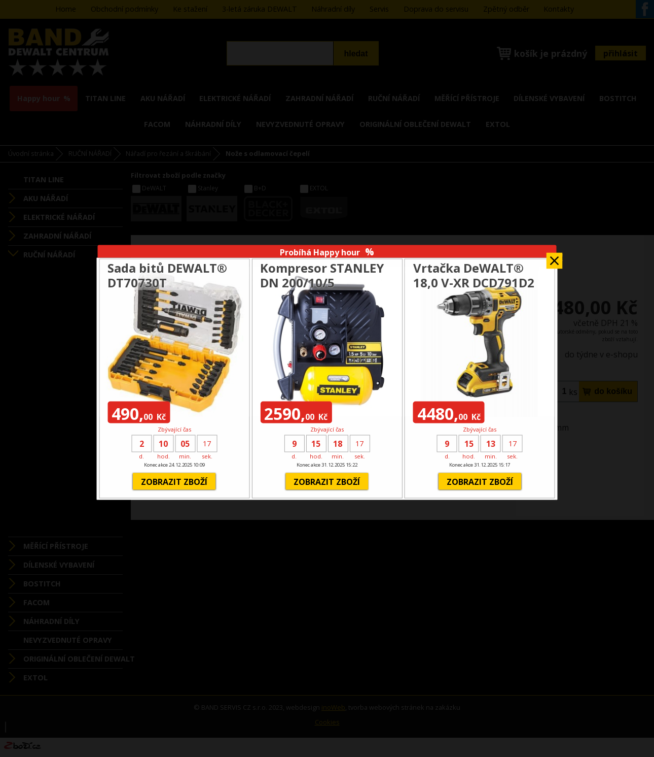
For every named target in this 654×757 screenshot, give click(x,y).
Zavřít (555, 257)
